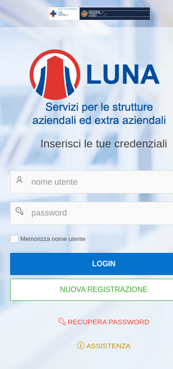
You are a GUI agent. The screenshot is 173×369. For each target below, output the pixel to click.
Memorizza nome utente (52, 238)
